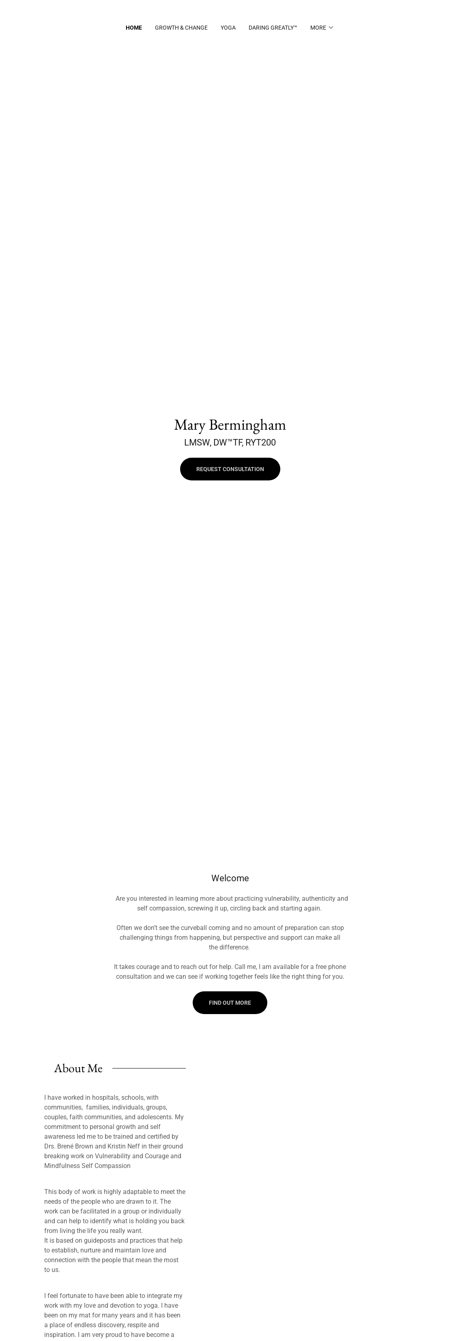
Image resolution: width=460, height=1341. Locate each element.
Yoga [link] (228, 27)
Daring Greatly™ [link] (273, 27)
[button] (322, 27)
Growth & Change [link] (181, 27)
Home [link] (134, 27)
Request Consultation (230, 469)
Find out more (230, 1002)
